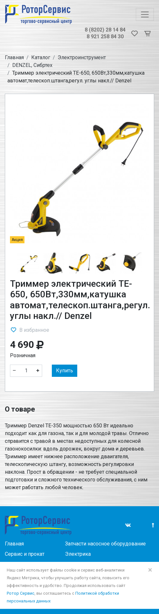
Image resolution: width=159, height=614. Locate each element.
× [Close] (150, 569)
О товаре (20, 409)
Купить (64, 370)
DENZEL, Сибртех (32, 65)
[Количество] (26, 371)
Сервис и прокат (24, 554)
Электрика (78, 554)
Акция (17, 239)
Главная (14, 57)
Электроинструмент (82, 57)
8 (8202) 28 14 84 (105, 30)
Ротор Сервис (20, 593)
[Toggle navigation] (145, 14)
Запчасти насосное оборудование (105, 544)
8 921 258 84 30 (105, 36)
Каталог (40, 57)
